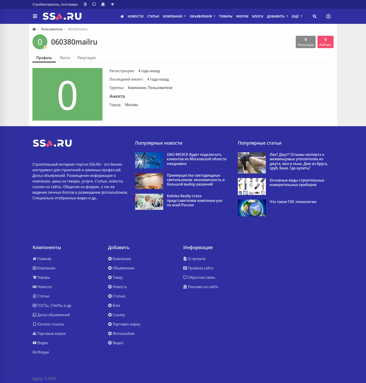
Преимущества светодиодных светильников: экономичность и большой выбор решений (196, 180)
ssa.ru (37, 378)
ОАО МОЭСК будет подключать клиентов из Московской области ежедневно (196, 159)
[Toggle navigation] (328, 16)
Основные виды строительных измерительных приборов (297, 182)
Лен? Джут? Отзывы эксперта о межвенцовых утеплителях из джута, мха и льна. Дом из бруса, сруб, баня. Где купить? (299, 161)
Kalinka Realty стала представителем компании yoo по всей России (194, 200)
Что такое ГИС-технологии (293, 202)
